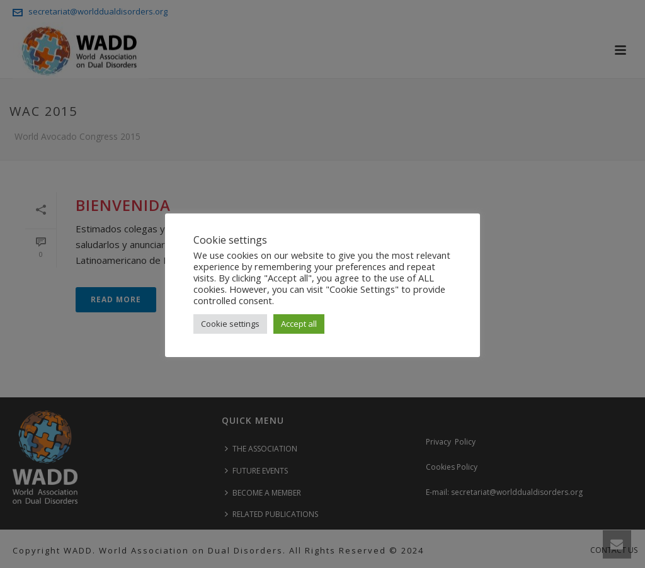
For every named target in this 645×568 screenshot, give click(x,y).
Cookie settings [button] (230, 323)
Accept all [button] (299, 323)
